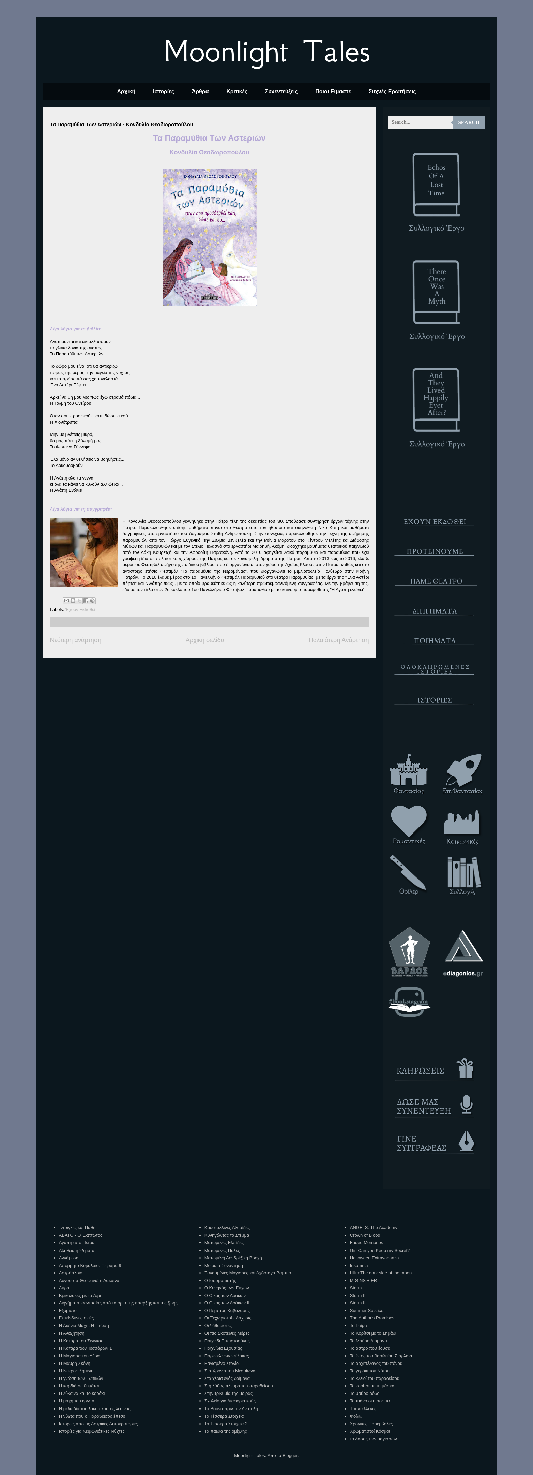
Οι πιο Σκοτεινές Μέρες (227, 1333)
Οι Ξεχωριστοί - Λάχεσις (228, 1318)
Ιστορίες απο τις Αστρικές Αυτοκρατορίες (98, 1423)
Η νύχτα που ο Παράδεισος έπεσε (92, 1416)
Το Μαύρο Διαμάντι (368, 1340)
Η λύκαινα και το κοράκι (82, 1393)
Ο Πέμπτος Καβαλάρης (227, 1310)
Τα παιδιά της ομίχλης (225, 1431)
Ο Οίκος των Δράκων (225, 1295)
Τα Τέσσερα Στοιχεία (224, 1416)
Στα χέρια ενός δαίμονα (227, 1378)
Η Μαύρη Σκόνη (74, 1363)
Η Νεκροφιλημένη (76, 1370)
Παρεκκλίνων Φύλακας (226, 1355)
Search (469, 122)
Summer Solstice (366, 1310)
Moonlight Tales (266, 51)
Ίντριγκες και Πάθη (77, 1227)
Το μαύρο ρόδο (365, 1393)
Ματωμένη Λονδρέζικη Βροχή (233, 1257)
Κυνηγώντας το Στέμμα (226, 1235)
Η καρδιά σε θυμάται (79, 1385)
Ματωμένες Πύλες (222, 1250)
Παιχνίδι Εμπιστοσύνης (227, 1340)
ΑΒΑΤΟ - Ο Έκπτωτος (80, 1235)
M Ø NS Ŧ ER (363, 1280)
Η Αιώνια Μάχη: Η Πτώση (84, 1325)
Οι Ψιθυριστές (218, 1325)
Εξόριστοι (68, 1310)
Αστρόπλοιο (70, 1272)
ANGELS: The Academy (373, 1227)
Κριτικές (236, 91)
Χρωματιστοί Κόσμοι (370, 1431)
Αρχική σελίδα (205, 640)
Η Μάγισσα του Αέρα (79, 1355)
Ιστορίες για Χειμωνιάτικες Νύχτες (92, 1431)
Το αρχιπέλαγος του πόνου (376, 1363)
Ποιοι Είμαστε (333, 91)
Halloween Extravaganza (374, 1257)
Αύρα (64, 1287)
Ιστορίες (163, 91)
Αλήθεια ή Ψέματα (76, 1250)
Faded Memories (366, 1242)
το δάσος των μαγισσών (373, 1438)
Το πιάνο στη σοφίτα (370, 1400)
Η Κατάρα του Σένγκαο (81, 1340)
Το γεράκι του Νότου (370, 1370)
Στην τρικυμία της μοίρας (228, 1393)
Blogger (290, 1455)
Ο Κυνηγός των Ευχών (226, 1287)
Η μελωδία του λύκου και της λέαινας (95, 1408)
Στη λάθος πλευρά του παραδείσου (238, 1385)
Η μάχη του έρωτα (76, 1400)
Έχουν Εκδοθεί (80, 609)
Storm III (358, 1303)
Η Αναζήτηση (72, 1333)
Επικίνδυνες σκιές (76, 1318)
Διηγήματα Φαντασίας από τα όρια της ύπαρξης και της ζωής (118, 1303)
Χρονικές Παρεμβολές (371, 1423)
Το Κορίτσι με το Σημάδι (373, 1333)
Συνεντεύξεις (281, 91)
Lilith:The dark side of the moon (381, 1272)
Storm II (358, 1295)
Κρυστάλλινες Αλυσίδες (227, 1227)
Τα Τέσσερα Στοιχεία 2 (225, 1423)
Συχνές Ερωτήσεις (392, 91)
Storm (356, 1287)
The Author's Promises (372, 1318)
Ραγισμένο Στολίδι (222, 1363)
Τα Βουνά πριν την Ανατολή (231, 1408)
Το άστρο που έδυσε (370, 1348)
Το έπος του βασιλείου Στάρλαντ (381, 1355)
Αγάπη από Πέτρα (77, 1242)
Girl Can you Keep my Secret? (380, 1250)
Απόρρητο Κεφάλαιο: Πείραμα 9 (90, 1265)
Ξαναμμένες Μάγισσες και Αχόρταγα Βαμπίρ (247, 1272)
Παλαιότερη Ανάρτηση (339, 640)
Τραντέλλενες (363, 1408)
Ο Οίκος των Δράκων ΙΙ (226, 1303)
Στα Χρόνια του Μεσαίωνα (229, 1370)
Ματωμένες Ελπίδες (224, 1242)
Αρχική (126, 91)
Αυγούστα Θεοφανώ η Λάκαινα (89, 1280)
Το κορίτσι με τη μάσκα (372, 1385)
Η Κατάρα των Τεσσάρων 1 (85, 1348)
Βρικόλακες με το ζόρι (80, 1295)
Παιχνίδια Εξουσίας (223, 1348)
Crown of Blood (365, 1235)
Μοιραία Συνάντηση (223, 1265)
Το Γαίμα (358, 1325)
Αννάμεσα (69, 1257)
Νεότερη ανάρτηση (76, 640)
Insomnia (359, 1265)
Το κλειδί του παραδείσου (374, 1378)
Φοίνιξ (356, 1416)
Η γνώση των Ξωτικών (81, 1378)
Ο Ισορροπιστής (220, 1280)
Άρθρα (200, 91)
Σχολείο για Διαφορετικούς (230, 1400)
